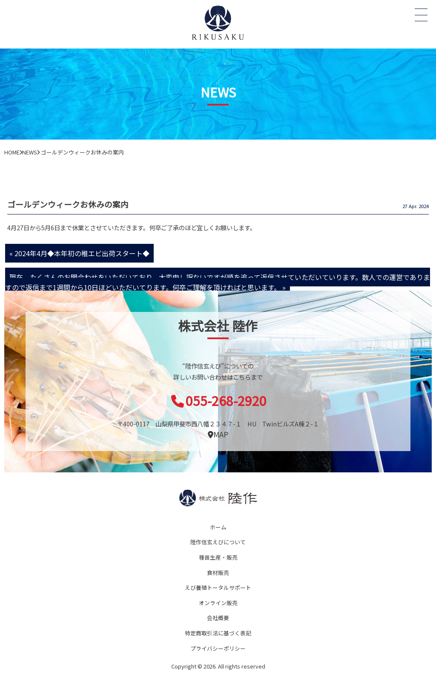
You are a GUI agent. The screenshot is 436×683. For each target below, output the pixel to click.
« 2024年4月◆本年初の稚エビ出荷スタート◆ (79, 253)
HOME (12, 152)
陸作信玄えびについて (218, 542)
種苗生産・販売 (218, 557)
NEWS (29, 152)
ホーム (218, 527)
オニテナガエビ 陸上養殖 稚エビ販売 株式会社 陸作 (218, 22)
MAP (218, 434)
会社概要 (218, 618)
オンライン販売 (218, 603)
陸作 (218, 497)
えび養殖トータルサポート (218, 587)
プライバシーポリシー (218, 648)
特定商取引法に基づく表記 (218, 633)
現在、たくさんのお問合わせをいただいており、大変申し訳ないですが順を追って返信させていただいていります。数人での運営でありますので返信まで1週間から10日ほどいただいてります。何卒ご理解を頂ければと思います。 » (217, 282)
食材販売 (218, 573)
